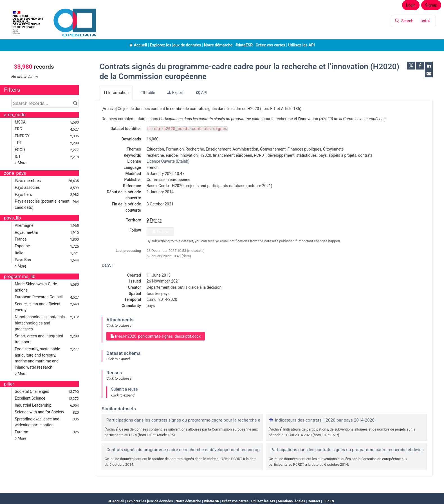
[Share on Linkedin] (429, 66)
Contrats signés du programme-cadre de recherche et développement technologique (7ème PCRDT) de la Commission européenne (231, 449)
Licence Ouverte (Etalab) (168, 161)
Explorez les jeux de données (175, 45)
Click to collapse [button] (118, 325)
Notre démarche (218, 45)
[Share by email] (429, 73)
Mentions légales (291, 501)
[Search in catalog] (75, 103)
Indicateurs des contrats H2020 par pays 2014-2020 (325, 420)
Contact (314, 501)
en (332, 501)
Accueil (138, 45)
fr (326, 501)
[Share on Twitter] (411, 66)
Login (411, 5)
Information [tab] (116, 92)
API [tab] (201, 92)
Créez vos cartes (270, 45)
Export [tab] (175, 92)
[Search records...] (45, 103)
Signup (431, 5)
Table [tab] (148, 92)
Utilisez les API (301, 45)
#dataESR (244, 45)
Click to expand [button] (118, 359)
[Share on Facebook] (420, 66)
